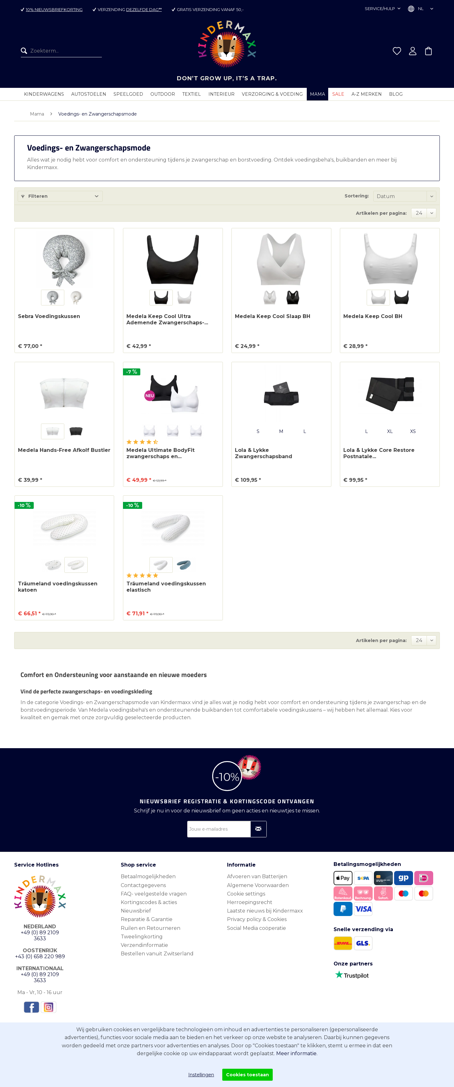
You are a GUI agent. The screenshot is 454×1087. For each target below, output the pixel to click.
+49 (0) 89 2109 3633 (40, 936)
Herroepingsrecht (249, 902)
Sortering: (357, 196)
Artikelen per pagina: (381, 213)
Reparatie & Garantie (146, 919)
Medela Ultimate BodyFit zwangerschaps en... (160, 453)
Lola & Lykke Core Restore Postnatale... (379, 453)
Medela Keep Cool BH (372, 316)
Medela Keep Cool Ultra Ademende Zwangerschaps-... (167, 319)
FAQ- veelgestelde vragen (154, 894)
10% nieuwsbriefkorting (54, 9)
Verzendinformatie (144, 945)
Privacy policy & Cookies (257, 919)
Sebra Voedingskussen (49, 316)
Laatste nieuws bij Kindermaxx (265, 911)
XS (413, 431)
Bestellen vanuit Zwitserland (157, 954)
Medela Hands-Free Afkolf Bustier (64, 450)
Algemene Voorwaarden (258, 885)
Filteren (34, 196)
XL (390, 431)
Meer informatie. (296, 1053)
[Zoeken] (25, 51)
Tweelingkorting (142, 937)
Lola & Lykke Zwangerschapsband (263, 453)
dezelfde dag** (144, 9)
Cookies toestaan (247, 1075)
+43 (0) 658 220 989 (40, 956)
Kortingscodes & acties (149, 902)
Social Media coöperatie (256, 928)
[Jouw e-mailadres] (227, 829)
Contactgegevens (143, 885)
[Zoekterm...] (61, 51)
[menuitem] (61, 51)
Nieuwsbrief (136, 911)
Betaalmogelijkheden (148, 876)
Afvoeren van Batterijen (257, 876)
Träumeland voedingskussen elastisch (166, 587)
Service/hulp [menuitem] (380, 8)
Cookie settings (246, 894)
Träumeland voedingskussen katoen (57, 587)
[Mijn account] (413, 51)
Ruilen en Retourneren (150, 928)
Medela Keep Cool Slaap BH (272, 316)
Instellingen (201, 1075)
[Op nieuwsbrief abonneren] (258, 829)
